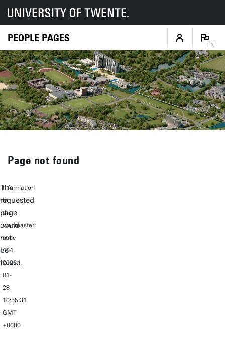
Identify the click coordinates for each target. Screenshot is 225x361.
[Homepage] (39, 38)
